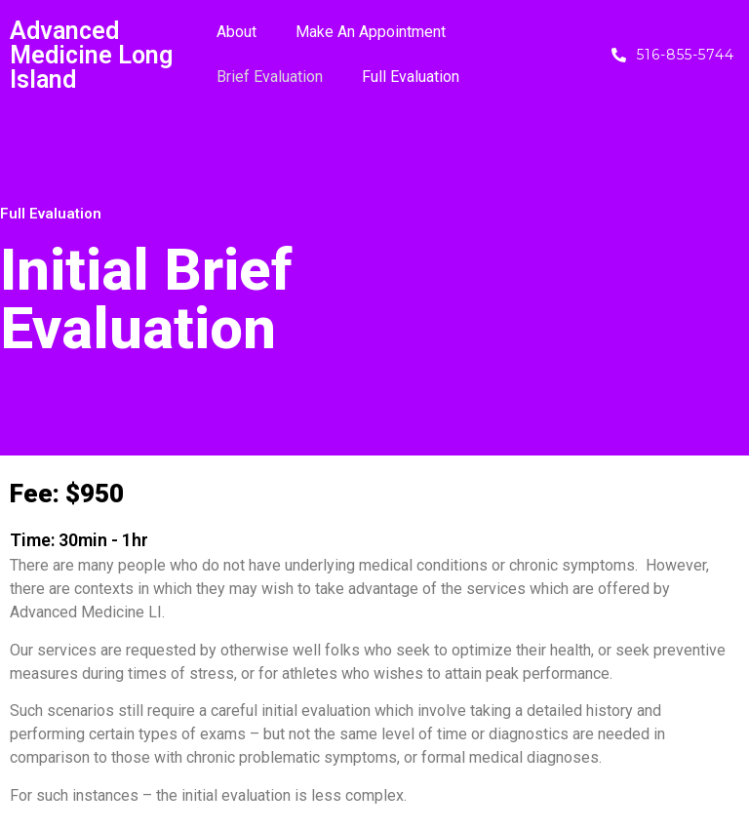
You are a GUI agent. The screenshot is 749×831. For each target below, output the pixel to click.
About (236, 31)
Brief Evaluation (270, 76)
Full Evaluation (410, 76)
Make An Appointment (371, 31)
